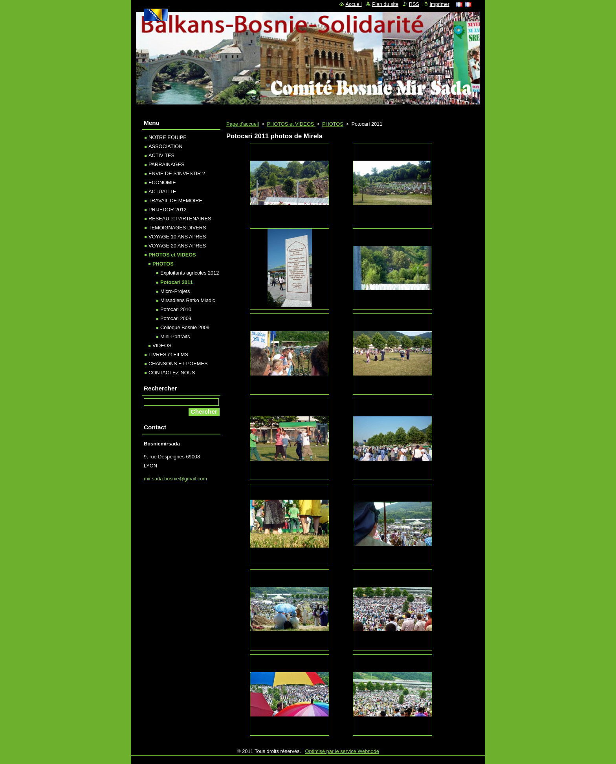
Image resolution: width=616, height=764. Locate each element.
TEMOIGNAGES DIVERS (177, 228)
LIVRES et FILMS (168, 354)
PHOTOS (332, 124)
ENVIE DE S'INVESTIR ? (176, 173)
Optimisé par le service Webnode (342, 751)
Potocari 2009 (175, 318)
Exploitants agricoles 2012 (189, 273)
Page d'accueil (242, 124)
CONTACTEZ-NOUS (171, 373)
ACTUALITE (162, 191)
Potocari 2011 (176, 282)
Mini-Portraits (175, 336)
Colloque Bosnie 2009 (184, 327)
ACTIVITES (161, 155)
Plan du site (385, 4)
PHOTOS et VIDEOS (291, 124)
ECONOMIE (162, 182)
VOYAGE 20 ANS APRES (177, 246)
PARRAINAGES (166, 164)
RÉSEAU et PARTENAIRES (179, 219)
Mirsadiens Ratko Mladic (187, 300)
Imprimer (439, 4)
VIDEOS (161, 345)
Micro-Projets (175, 291)
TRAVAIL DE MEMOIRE (175, 200)
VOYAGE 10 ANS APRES (177, 237)
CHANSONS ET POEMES (178, 363)
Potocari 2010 (175, 309)
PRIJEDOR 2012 (167, 210)
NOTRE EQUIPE (167, 137)
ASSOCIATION (165, 146)
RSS (414, 4)
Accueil (353, 4)
